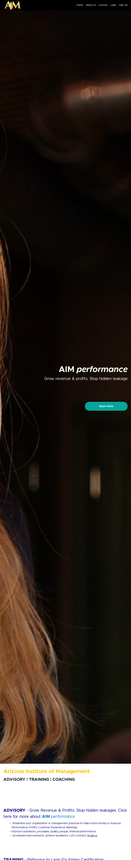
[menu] (101, 5)
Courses (103, 5)
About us (91, 5)
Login (113, 5)
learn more (106, 406)
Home (80, 5)
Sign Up (123, 5)
